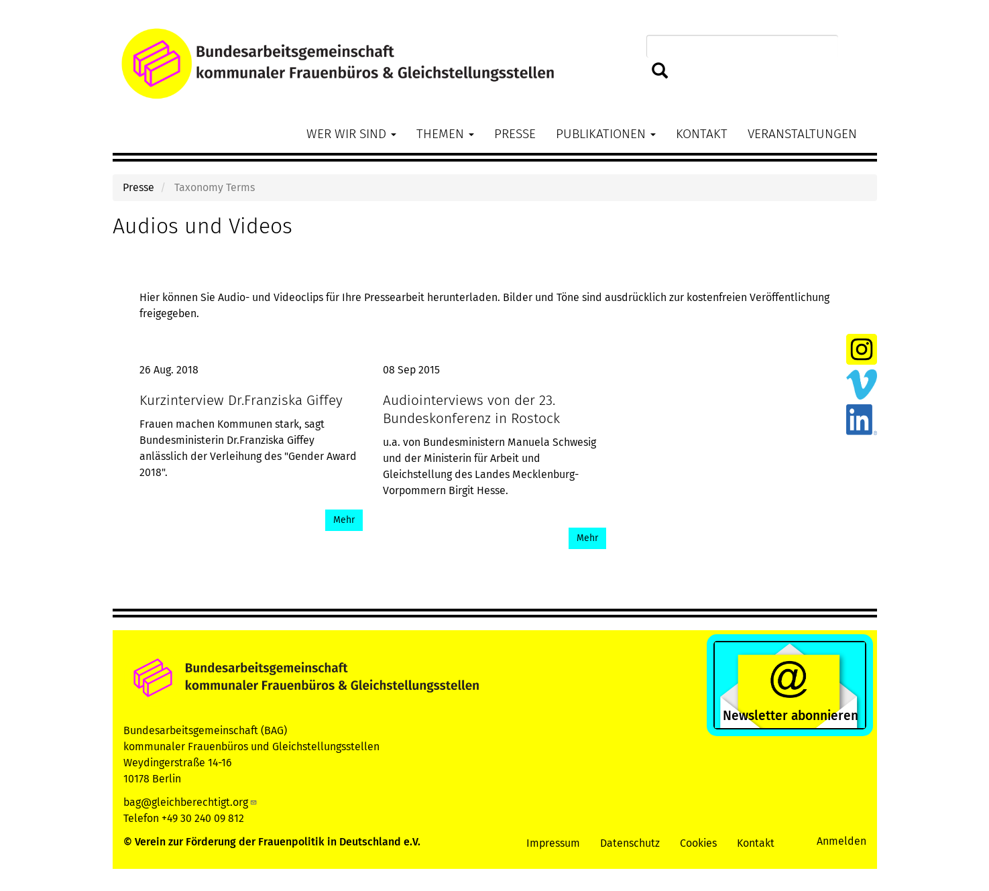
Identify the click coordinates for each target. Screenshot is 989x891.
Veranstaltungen (802, 133)
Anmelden (841, 841)
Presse (515, 133)
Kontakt (702, 133)
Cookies (698, 843)
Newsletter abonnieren (790, 715)
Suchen (660, 71)
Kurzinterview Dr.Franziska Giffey (241, 400)
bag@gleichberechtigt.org (190, 802)
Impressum (553, 843)
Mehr (344, 520)
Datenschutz (630, 843)
